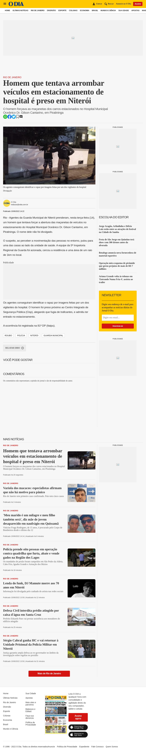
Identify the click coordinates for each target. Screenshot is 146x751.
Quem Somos (112, 746)
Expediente (84, 746)
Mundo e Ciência (108, 10)
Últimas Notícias (20, 10)
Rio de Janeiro (37, 10)
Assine (138, 4)
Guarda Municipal (53, 335)
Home (7, 10)
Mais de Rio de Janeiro (49, 673)
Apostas (135, 10)
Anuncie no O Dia (123, 4)
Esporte (62, 10)
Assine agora (78, 717)
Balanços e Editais (30, 710)
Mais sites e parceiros (31, 703)
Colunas (73, 10)
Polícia (21, 335)
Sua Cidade (123, 10)
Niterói (34, 335)
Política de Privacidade (31, 723)
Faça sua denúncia (30, 717)
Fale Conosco (97, 746)
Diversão (51, 10)
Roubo (8, 335)
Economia (84, 10)
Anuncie (51, 746)
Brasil (95, 10)
